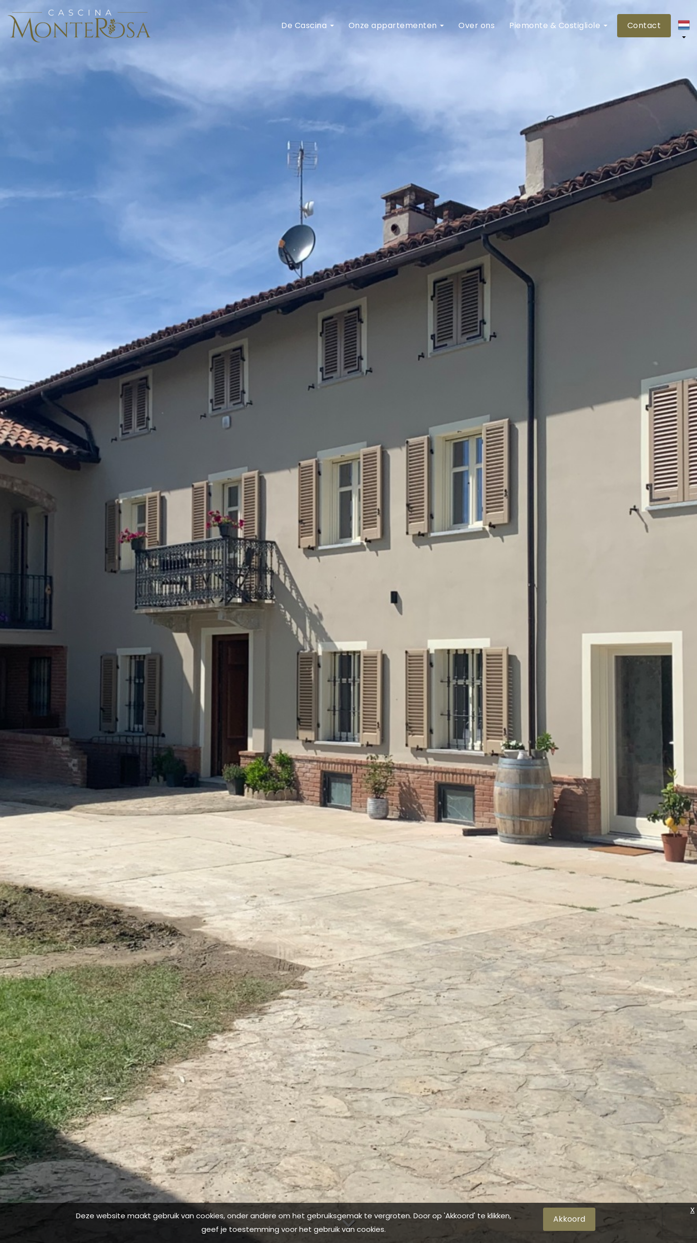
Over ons (476, 25)
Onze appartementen (396, 25)
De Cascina (307, 25)
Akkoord (569, 1219)
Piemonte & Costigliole (558, 25)
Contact (644, 25)
